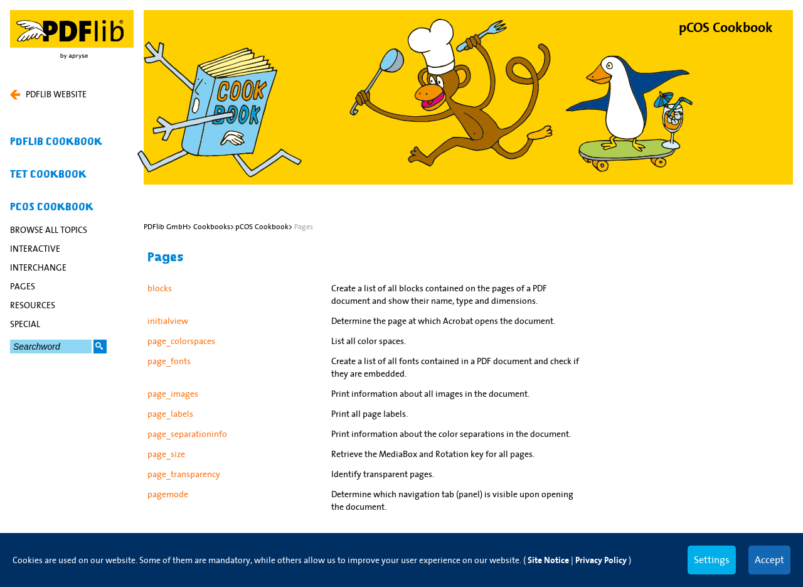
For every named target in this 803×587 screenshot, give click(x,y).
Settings (712, 559)
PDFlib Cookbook (56, 141)
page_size (166, 454)
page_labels (170, 414)
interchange (38, 267)
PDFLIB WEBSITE (48, 94)
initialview (167, 321)
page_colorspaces (181, 341)
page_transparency (183, 474)
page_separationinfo (187, 434)
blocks (159, 288)
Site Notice (548, 560)
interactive (35, 249)
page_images (172, 394)
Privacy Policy (601, 560)
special (25, 324)
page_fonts (169, 361)
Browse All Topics (48, 230)
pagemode (167, 494)
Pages (22, 286)
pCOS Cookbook (51, 207)
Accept (769, 559)
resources (32, 305)
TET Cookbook (48, 174)
